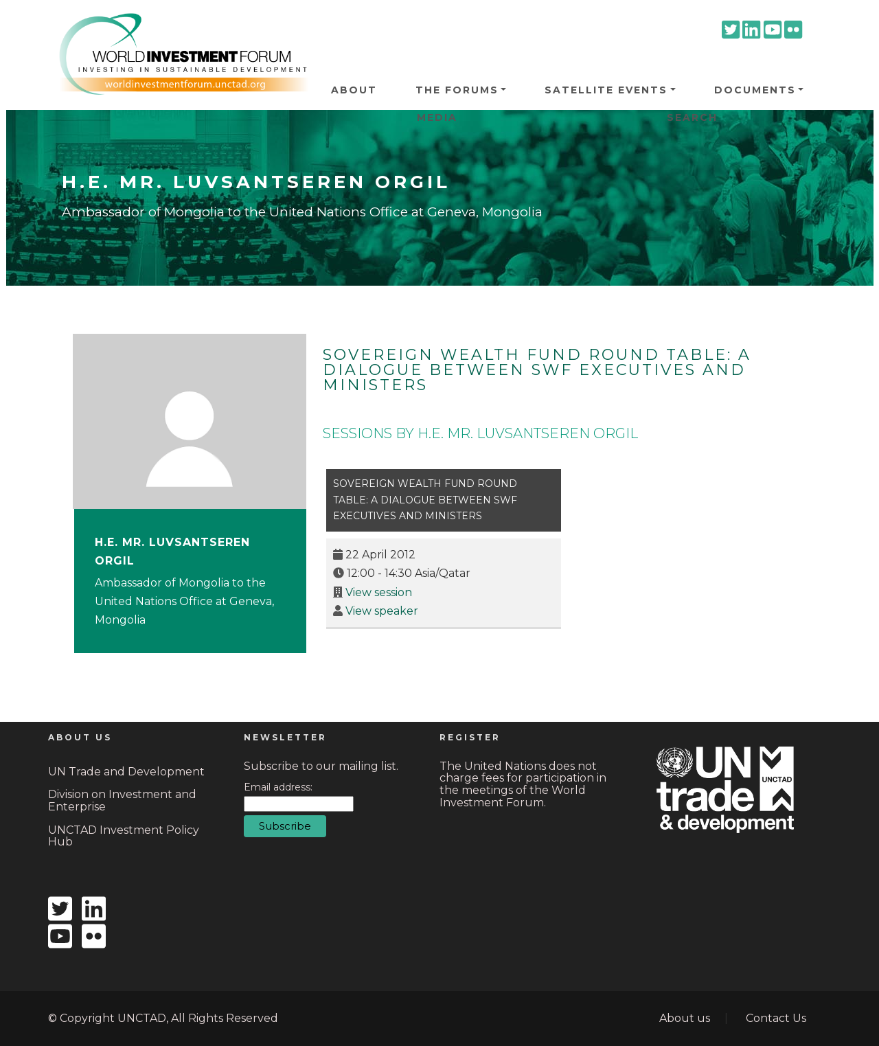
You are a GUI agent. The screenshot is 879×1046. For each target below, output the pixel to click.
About (354, 90)
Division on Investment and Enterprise (122, 800)
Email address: (278, 787)
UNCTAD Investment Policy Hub (123, 836)
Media (437, 117)
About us (684, 1018)
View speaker (381, 610)
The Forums (457, 90)
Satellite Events (606, 90)
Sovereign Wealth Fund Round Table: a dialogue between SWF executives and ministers (537, 369)
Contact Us (776, 1018)
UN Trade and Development (126, 771)
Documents (755, 90)
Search (692, 117)
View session (378, 592)
